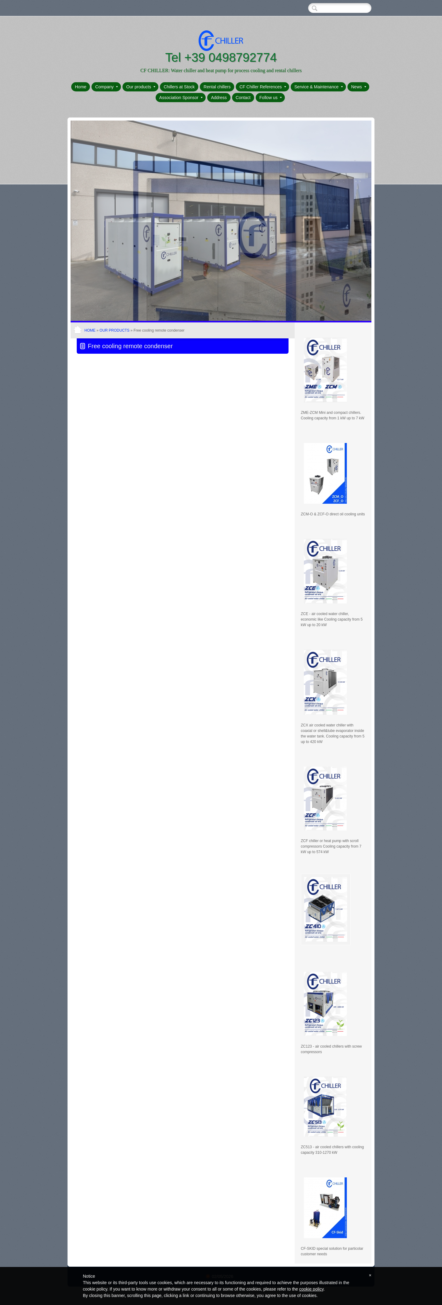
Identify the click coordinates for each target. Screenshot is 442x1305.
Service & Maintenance (318, 86)
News (358, 86)
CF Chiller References (262, 86)
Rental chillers (217, 86)
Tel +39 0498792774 (221, 57)
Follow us (270, 97)
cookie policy (311, 1289)
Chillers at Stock (179, 86)
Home (80, 86)
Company (106, 86)
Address (219, 97)
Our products (140, 86)
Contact (243, 97)
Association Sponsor (181, 97)
